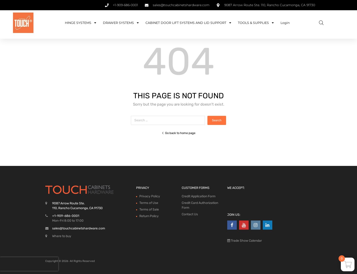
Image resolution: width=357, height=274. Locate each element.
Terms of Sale (149, 209)
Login (285, 23)
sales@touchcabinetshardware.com (78, 228)
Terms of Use (148, 203)
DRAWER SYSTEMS (121, 23)
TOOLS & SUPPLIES (256, 23)
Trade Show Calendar (246, 241)
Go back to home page (178, 133)
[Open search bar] (321, 22)
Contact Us (190, 214)
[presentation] (29, 264)
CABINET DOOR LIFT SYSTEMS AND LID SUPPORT (188, 23)
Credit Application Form (198, 196)
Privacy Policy (149, 196)
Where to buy (61, 236)
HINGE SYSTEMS (81, 23)
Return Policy (149, 216)
